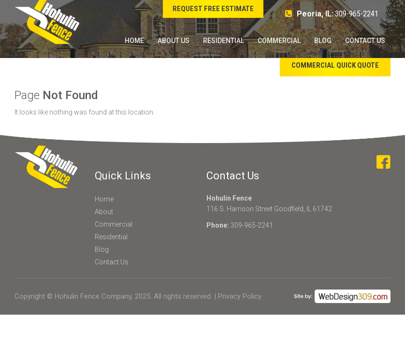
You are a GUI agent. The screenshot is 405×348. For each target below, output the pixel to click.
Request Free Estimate (213, 8)
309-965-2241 (356, 13)
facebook (383, 162)
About (104, 212)
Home (134, 40)
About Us (173, 40)
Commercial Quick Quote (335, 65)
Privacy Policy (239, 296)
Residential (223, 40)
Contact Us (365, 40)
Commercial (279, 40)
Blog (323, 40)
